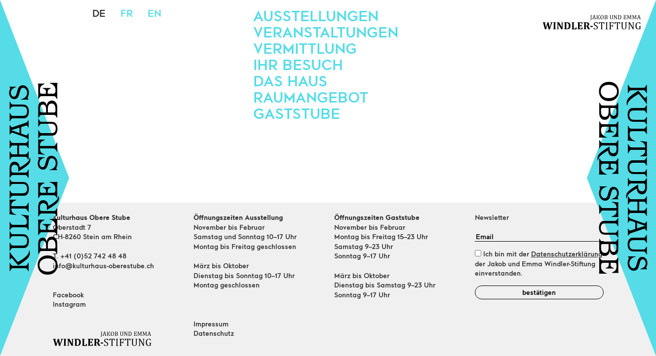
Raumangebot (310, 97)
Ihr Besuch (298, 64)
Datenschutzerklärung (566, 253)
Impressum (211, 324)
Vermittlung (305, 48)
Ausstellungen (316, 15)
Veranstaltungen (325, 31)
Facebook (68, 294)
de (99, 13)
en (154, 13)
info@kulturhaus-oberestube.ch (103, 265)
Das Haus (290, 80)
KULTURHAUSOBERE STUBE (36, 178)
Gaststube (296, 113)
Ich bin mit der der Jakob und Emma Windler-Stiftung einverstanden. (538, 263)
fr (126, 13)
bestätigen (539, 292)
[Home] (117, 338)
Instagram (69, 304)
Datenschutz (213, 333)
